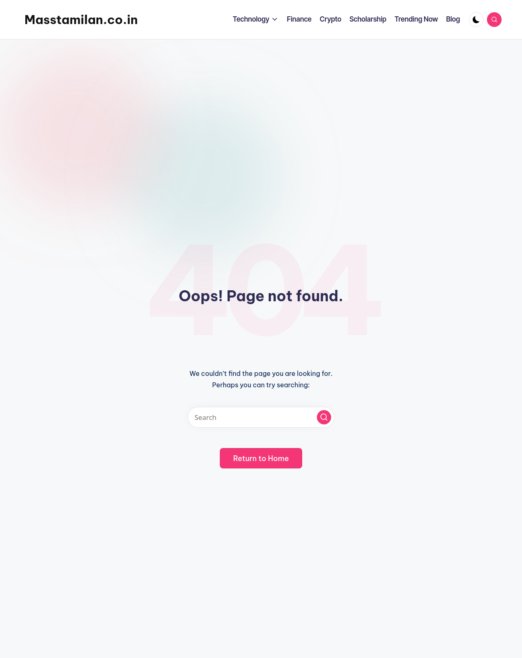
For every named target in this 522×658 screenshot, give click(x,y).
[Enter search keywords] (261, 417)
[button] (324, 417)
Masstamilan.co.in (81, 19)
